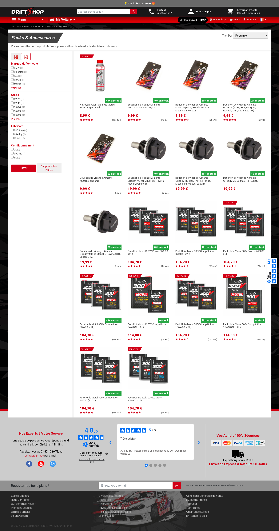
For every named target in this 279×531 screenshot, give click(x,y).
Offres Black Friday (193, 19)
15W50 (18, 111)
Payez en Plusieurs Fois (113, 507)
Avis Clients (106, 503)
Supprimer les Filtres (49, 168)
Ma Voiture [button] (61, 19)
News (234, 20)
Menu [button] (19, 19)
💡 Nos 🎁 (139, 3)
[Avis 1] (146, 465)
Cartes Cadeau (20, 495)
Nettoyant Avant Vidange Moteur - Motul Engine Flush (98, 106)
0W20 (17, 99)
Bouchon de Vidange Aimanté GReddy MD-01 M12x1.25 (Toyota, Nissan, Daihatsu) (146, 180)
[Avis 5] (164, 465)
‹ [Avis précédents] (110, 442)
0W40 (17, 103)
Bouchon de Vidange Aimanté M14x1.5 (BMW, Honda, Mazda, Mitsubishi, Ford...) (192, 107)
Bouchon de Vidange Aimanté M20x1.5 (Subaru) (96, 179)
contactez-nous (34, 455)
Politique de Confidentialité (115, 511)
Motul (18, 138)
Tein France (193, 507)
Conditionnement (22, 145)
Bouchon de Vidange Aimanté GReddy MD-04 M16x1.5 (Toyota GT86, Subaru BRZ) (101, 254)
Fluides (25, 26)
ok (176, 485)
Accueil (16, 26)
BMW (17, 67)
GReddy (18, 134)
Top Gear (191, 503)
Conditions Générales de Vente (204, 495)
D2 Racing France (196, 499)
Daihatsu (19, 71)
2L (15, 149)
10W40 (18, 107)
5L (15, 157)
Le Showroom (19, 515)
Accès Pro (105, 499)
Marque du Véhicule (24, 63)
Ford (16, 75)
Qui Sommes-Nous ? (23, 503)
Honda (17, 79)
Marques (250, 20)
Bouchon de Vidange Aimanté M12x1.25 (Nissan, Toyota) (144, 106)
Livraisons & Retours (111, 495)
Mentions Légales (21, 507)
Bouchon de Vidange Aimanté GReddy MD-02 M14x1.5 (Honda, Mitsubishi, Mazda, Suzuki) (193, 180)
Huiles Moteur (38, 26)
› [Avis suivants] (199, 442)
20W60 (18, 115)
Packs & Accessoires (57, 26)
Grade (15, 95)
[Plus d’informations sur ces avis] (106, 453)
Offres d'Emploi (20, 511)
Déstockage (217, 20)
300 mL (18, 153)
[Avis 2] (150, 465)
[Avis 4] (159, 465)
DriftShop (19, 130)
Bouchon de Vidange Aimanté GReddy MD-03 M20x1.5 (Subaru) (241, 179)
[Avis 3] (155, 465)
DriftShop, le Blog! (197, 515)
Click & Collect (107, 515)
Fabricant (17, 126)
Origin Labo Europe (197, 511)
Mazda (18, 83)
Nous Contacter (20, 499)
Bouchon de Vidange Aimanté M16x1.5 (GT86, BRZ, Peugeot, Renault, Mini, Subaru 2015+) (239, 107)
